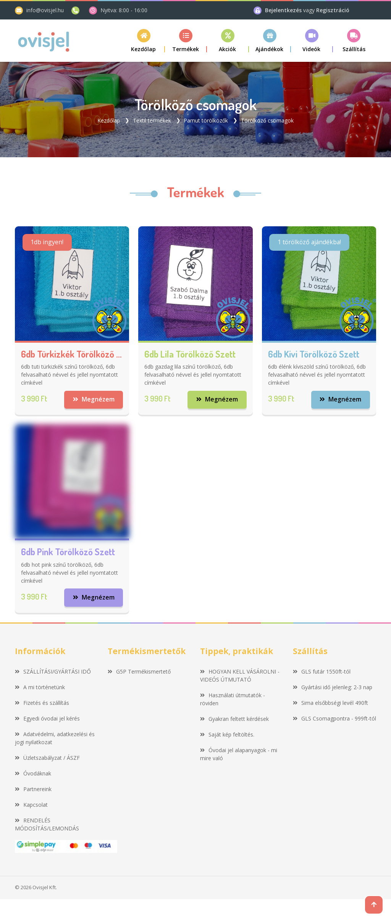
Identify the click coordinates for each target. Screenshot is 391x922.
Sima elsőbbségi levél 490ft (330, 702)
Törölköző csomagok (267, 120)
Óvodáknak (33, 773)
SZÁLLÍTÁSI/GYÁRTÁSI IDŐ (53, 671)
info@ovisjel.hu (45, 10)
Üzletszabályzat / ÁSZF (47, 757)
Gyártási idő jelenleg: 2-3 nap (332, 687)
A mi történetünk (40, 687)
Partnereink (33, 789)
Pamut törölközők (206, 120)
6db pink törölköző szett (68, 552)
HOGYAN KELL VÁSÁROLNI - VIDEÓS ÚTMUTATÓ (240, 675)
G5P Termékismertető (139, 671)
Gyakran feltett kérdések (234, 718)
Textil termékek (152, 120)
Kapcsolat (31, 804)
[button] (186, 40)
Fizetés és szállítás (42, 702)
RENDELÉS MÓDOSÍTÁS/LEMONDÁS (47, 824)
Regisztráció (332, 10)
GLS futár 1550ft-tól (322, 671)
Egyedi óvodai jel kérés (47, 718)
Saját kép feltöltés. (227, 734)
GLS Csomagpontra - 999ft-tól (334, 718)
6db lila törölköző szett (190, 353)
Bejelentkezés (284, 10)
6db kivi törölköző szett (313, 353)
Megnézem (93, 399)
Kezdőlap (108, 120)
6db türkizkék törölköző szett (72, 353)
